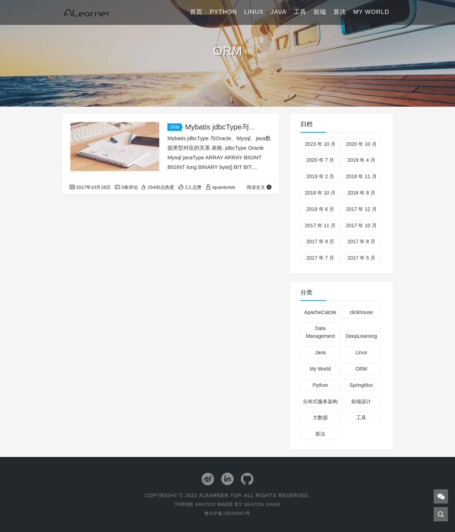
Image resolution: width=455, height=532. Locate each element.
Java (279, 12)
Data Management (320, 332)
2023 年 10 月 (320, 144)
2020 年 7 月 (320, 160)
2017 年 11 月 (320, 225)
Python (223, 12)
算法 (339, 12)
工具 (300, 12)
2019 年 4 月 (361, 160)
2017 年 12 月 (361, 209)
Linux (254, 12)
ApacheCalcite (320, 312)
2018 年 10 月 (320, 193)
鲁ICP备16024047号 (227, 513)
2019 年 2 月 (320, 176)
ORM (176, 127)
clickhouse (361, 312)
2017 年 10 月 (361, 225)
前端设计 (361, 401)
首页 (196, 12)
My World (371, 12)
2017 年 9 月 (320, 241)
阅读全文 (259, 187)
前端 (320, 12)
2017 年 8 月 (361, 241)
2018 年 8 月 (361, 193)
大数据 (320, 417)
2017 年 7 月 (320, 258)
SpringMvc (361, 385)
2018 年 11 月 (361, 176)
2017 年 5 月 (361, 258)
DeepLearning (361, 336)
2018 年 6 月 (320, 209)
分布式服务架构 (320, 401)
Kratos (204, 504)
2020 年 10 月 (361, 144)
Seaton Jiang (263, 504)
